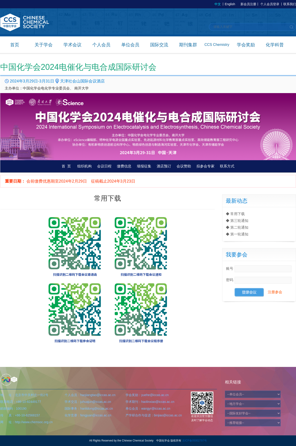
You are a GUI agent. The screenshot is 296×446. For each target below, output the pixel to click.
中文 (217, 4)
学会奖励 (246, 44)
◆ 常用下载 (235, 214)
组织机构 (84, 166)
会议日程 (104, 166)
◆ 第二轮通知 (237, 227)
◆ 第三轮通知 (237, 221)
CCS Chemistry (216, 45)
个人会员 (101, 44)
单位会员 (130, 44)
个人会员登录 (269, 4)
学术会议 (72, 44)
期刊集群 (188, 44)
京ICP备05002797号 (194, 440)
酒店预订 (164, 166)
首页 (14, 44)
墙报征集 (144, 166)
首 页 (66, 166)
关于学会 (44, 44)
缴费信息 (124, 166)
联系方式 (227, 166)
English (230, 4)
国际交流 (159, 44)
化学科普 (275, 44)
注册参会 (275, 292)
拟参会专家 (205, 166)
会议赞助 (184, 166)
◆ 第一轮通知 (237, 234)
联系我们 (289, 4)
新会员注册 (248, 4)
